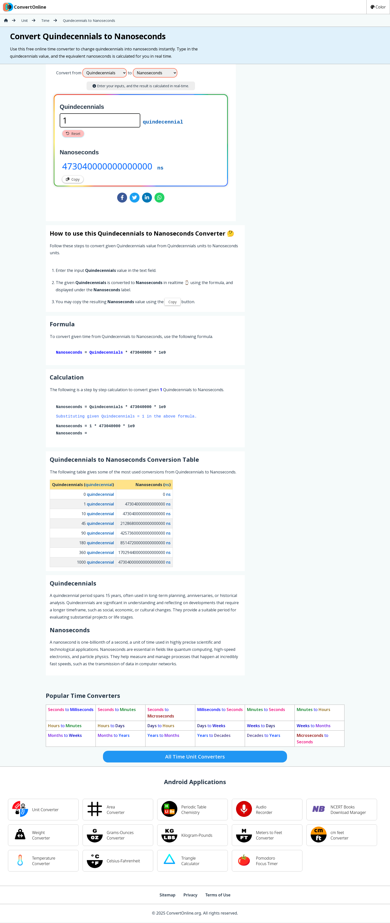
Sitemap (167, 896)
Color (378, 7)
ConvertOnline (24, 7)
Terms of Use (218, 896)
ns (160, 167)
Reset (73, 133)
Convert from (68, 73)
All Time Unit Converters (195, 757)
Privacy (190, 896)
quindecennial (163, 121)
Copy (73, 179)
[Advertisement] (277, 140)
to (71, 710)
